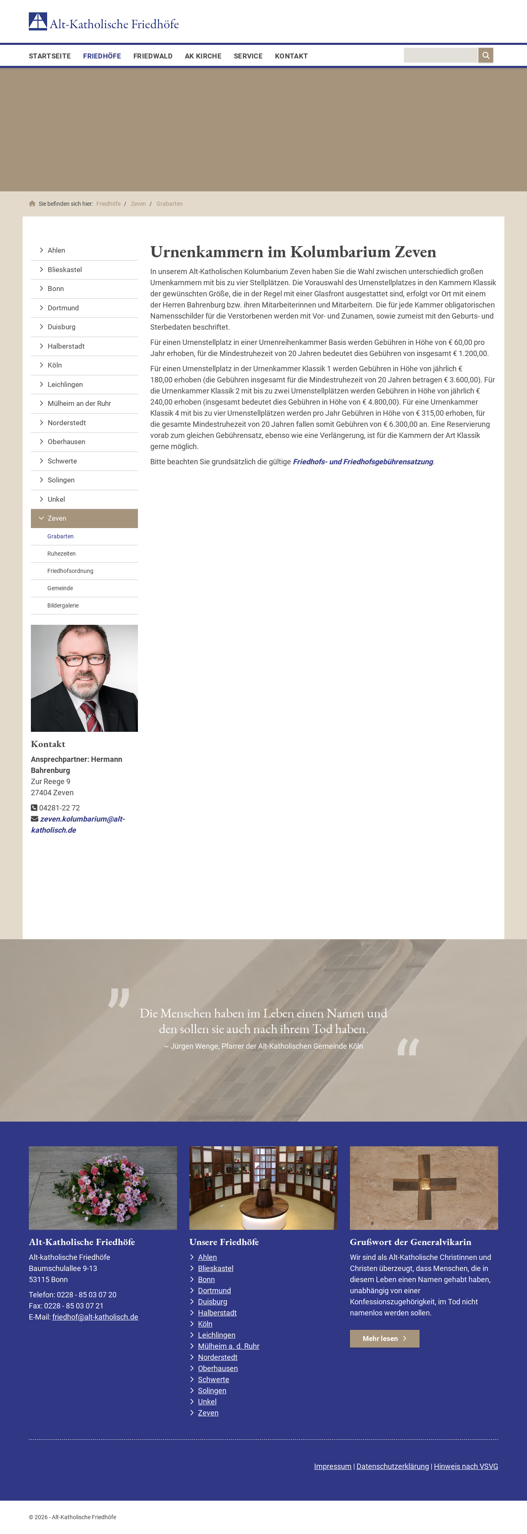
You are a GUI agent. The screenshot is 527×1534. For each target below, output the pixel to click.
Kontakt (291, 56)
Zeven (138, 203)
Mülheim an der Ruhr (79, 403)
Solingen (61, 480)
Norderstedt (67, 423)
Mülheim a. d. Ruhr (228, 1346)
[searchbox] (441, 55)
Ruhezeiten (61, 553)
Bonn (56, 288)
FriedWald (153, 56)
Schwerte (62, 461)
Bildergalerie (63, 605)
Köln (55, 365)
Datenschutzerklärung (393, 1466)
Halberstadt (66, 346)
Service (248, 56)
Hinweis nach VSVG (466, 1466)
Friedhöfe (102, 56)
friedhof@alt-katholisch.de (95, 1317)
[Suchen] (485, 55)
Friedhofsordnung (70, 571)
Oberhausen (66, 442)
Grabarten (169, 203)
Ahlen (56, 250)
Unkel (56, 499)
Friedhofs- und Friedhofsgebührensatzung (363, 461)
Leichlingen (65, 384)
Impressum (333, 1466)
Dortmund (63, 308)
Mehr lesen (380, 1338)
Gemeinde (60, 588)
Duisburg (62, 327)
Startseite (50, 56)
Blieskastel (65, 269)
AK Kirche (203, 56)
